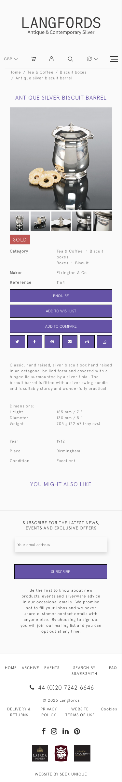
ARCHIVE (30, 667)
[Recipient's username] (61, 544)
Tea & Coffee (40, 72)
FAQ (113, 667)
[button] (51, 59)
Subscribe (60, 571)
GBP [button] (9, 59)
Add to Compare (61, 326)
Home (15, 72)
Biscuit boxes (73, 72)
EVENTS (52, 667)
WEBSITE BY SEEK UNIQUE (61, 774)
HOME (11, 667)
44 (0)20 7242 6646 (61, 687)
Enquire (61, 296)
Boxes (62, 263)
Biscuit (82, 263)
